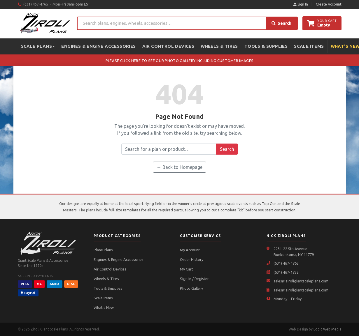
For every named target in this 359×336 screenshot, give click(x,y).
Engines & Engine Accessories (98, 46)
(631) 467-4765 (286, 263)
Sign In (300, 4)
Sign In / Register (194, 279)
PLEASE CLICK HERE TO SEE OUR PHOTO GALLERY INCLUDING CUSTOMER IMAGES (179, 61)
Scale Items (309, 46)
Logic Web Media (328, 329)
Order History (191, 259)
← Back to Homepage (179, 167)
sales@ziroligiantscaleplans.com (301, 281)
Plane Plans (103, 250)
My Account (190, 250)
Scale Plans (38, 46)
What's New (104, 307)
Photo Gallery (191, 288)
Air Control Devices (168, 46)
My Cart (186, 269)
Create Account (329, 4)
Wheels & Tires (219, 46)
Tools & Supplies (266, 46)
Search (281, 23)
